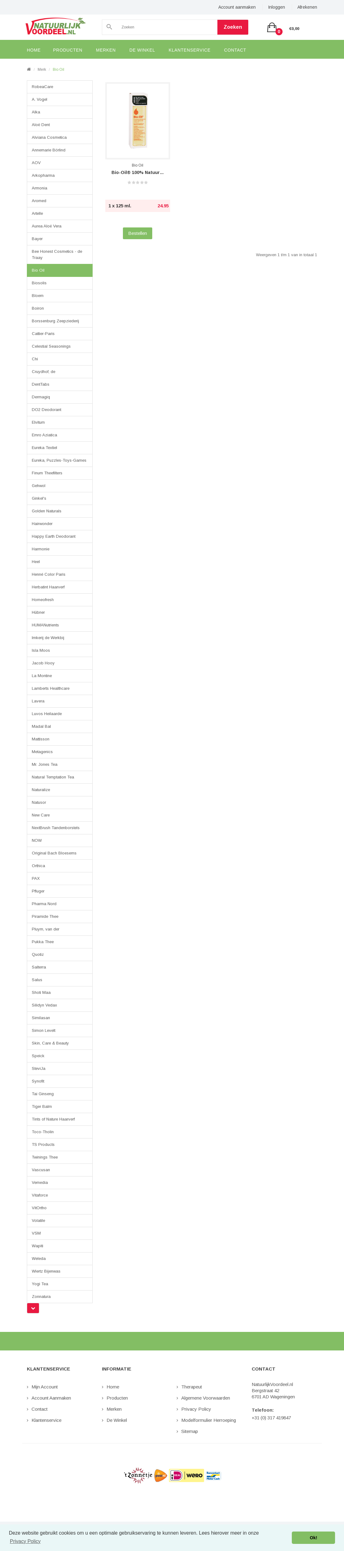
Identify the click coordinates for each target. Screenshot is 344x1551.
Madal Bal (41, 726)
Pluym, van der (45, 929)
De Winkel (117, 1420)
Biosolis (39, 283)
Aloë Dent (41, 124)
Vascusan (41, 1169)
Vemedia (40, 1182)
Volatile (38, 1220)
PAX (36, 878)
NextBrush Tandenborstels (56, 827)
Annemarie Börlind (48, 150)
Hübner (38, 612)
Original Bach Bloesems (54, 853)
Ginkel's (39, 498)
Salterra (39, 967)
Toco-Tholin (43, 1131)
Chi (35, 359)
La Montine (42, 675)
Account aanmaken (237, 7)
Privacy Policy (196, 1409)
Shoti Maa (41, 992)
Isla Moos (41, 650)
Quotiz (38, 954)
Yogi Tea (40, 1284)
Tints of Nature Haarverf (53, 1119)
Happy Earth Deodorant (53, 536)
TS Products (43, 1144)
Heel (36, 561)
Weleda (39, 1258)
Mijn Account (44, 1386)
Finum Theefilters (47, 473)
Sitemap (189, 1431)
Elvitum (38, 422)
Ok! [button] (313, 1537)
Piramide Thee (45, 916)
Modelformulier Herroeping (208, 1420)
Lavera (38, 701)
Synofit (38, 1081)
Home (113, 1386)
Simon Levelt (43, 1030)
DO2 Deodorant (46, 409)
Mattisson (40, 739)
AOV (36, 162)
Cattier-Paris (43, 333)
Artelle (37, 213)
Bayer (37, 238)
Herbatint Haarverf (48, 587)
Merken (114, 1409)
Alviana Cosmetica (49, 137)
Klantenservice (46, 1420)
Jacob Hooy (43, 663)
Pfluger (38, 891)
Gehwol (38, 485)
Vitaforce (40, 1195)
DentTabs (40, 384)
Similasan (41, 1017)
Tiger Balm (42, 1106)
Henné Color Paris (48, 574)
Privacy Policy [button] (25, 1541)
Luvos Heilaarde (47, 713)
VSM (36, 1233)
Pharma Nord (44, 903)
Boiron (38, 308)
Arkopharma (43, 175)
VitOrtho (39, 1208)
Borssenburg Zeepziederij (55, 321)
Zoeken (233, 27)
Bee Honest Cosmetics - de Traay (57, 254)
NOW (37, 840)
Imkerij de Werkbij (48, 637)
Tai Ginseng (43, 1093)
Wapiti (37, 1246)
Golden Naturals (46, 511)
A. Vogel (39, 99)
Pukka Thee (43, 941)
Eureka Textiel (44, 447)
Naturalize (41, 789)
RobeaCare (42, 86)
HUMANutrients (45, 625)
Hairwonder (42, 523)
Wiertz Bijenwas (46, 1271)
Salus (37, 979)
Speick (38, 1055)
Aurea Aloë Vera (46, 226)
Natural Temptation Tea (53, 777)
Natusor (39, 802)
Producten (117, 1398)
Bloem (38, 295)
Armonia (39, 188)
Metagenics (42, 751)
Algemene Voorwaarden (205, 1398)
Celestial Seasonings (51, 346)
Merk (42, 69)
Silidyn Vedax (44, 1005)
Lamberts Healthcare (50, 688)
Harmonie (40, 549)
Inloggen (276, 7)
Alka (36, 112)
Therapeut (191, 1386)
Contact (39, 1409)
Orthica (38, 865)
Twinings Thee (45, 1157)
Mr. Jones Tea (44, 764)
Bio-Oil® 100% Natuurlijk (137, 172)
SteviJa (38, 1068)
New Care (41, 815)
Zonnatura (41, 1296)
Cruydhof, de (43, 371)
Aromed (39, 200)
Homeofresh (43, 599)
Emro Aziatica (44, 435)
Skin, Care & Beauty (50, 1043)
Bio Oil (58, 69)
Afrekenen (307, 7)
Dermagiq (41, 397)
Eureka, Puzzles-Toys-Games (59, 460)
